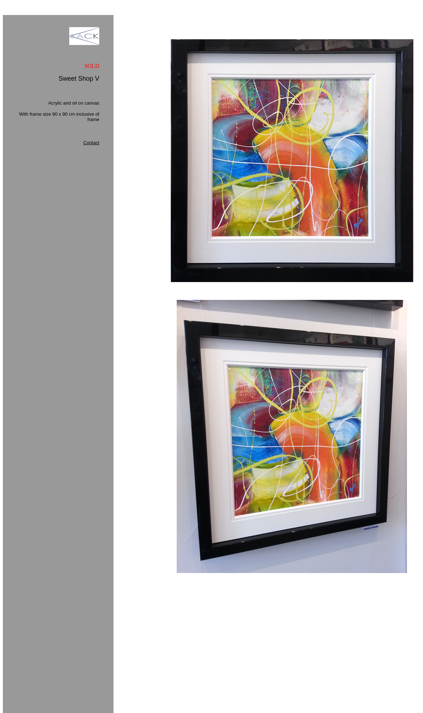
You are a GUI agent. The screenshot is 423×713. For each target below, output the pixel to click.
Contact (91, 142)
